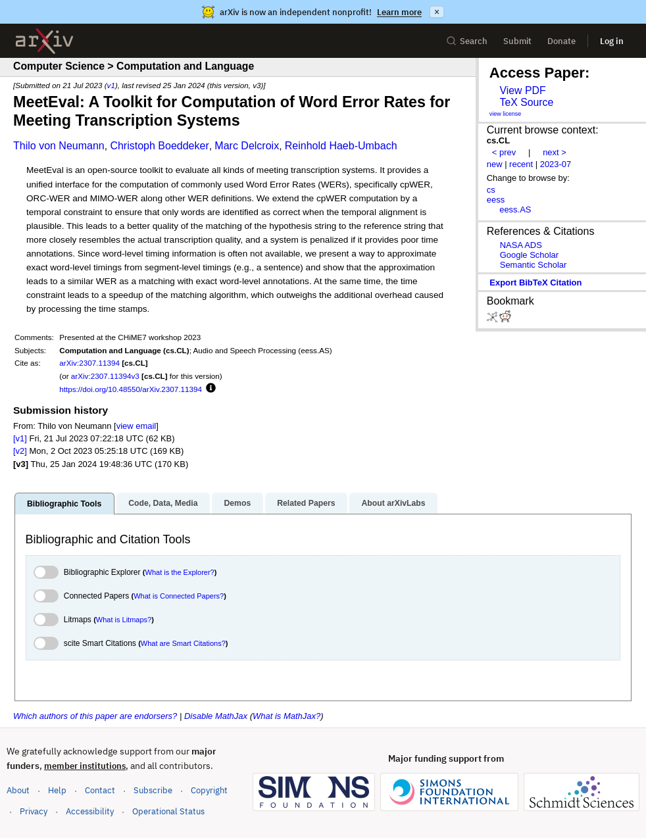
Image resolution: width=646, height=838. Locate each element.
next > (554, 152)
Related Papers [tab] (306, 503)
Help (57, 790)
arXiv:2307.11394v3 (105, 376)
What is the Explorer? (179, 572)
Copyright (209, 790)
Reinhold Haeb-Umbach (341, 145)
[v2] (20, 451)
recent (521, 164)
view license (505, 114)
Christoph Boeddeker (159, 145)
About (18, 790)
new (495, 164)
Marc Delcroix (246, 145)
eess (496, 200)
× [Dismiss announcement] (436, 12)
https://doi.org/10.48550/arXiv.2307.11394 (130, 389)
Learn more (399, 12)
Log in (612, 41)
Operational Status (168, 810)
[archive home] (44, 41)
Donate (561, 41)
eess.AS (515, 209)
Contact (100, 790)
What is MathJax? (286, 716)
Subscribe (153, 790)
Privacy (33, 811)
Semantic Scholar (533, 265)
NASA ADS (521, 245)
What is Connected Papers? (179, 596)
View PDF (522, 90)
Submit (517, 41)
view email (136, 426)
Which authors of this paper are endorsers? (95, 716)
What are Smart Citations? (183, 643)
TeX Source (526, 102)
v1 (111, 85)
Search (466, 41)
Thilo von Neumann (59, 145)
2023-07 (556, 164)
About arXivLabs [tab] (393, 503)
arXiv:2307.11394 (89, 362)
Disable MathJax (215, 716)
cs (491, 190)
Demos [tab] (237, 503)
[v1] (20, 438)
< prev (504, 152)
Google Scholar (529, 255)
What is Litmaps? (123, 620)
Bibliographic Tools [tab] (64, 503)
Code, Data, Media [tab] (162, 503)
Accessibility (90, 811)
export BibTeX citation (535, 282)
